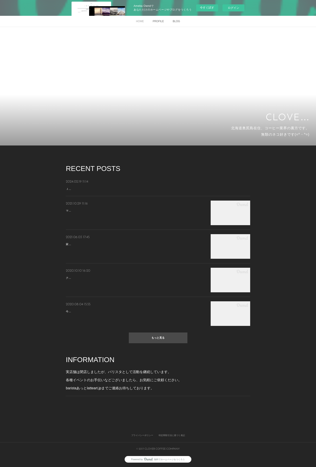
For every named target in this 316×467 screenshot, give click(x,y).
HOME (140, 21)
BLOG (176, 21)
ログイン (233, 7)
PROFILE (158, 21)
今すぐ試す (207, 7)
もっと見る (158, 338)
